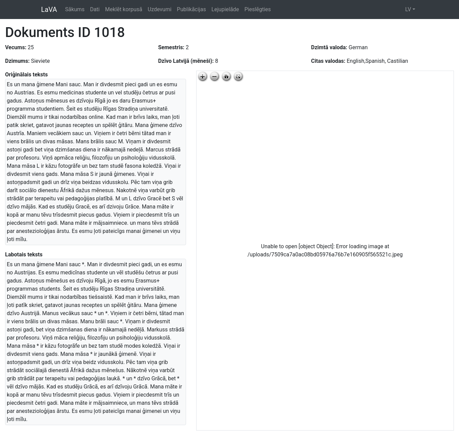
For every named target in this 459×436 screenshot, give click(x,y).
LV (408, 9)
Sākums (75, 9)
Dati (94, 9)
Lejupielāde (225, 9)
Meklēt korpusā (123, 9)
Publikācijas (191, 9)
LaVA (49, 9)
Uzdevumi (159, 9)
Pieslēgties (257, 9)
